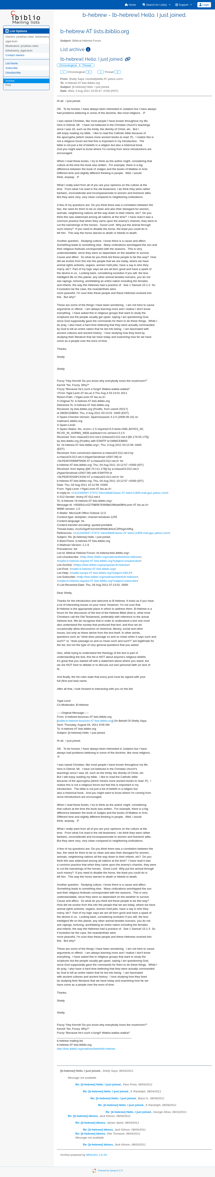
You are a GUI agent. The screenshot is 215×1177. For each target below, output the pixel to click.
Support (181, 4)
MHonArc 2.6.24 (96, 1154)
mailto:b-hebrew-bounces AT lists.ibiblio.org (85, 720)
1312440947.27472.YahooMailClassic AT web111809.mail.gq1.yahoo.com (120, 492)
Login (204, 4)
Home (130, 4)
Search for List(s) (155, 4)
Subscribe (11, 68)
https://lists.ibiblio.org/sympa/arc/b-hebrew (101, 564)
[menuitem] (130, 4)
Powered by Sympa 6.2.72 (110, 1170)
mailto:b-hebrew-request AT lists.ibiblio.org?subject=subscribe (98, 580)
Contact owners (14, 55)
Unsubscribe (13, 72)
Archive (9, 80)
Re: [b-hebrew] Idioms (83, 1116)
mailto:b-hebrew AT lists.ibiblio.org (92, 568)
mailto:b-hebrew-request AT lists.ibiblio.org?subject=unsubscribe (99, 560)
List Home (11, 63)
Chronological (68, 65)
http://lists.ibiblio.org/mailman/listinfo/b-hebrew (110, 556)
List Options (16, 31)
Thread (87, 65)
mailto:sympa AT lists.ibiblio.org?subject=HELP (101, 572)
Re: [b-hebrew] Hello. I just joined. (98, 1084)
